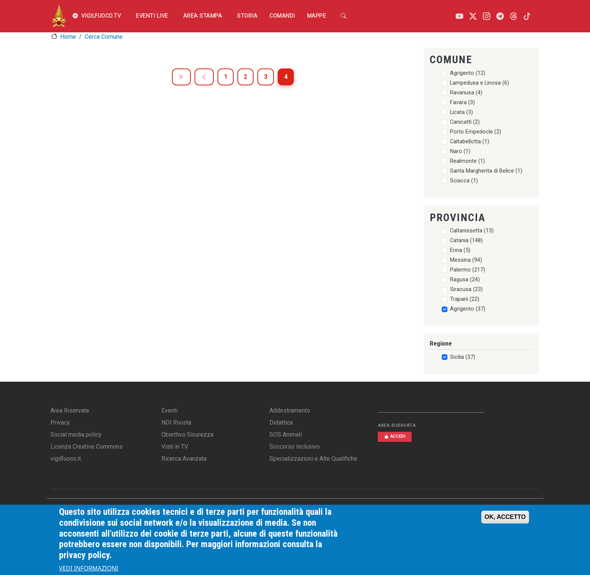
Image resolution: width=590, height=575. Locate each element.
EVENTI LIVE (152, 16)
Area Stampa (202, 16)
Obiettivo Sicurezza (187, 434)
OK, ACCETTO (505, 517)
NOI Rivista (176, 422)
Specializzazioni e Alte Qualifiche (313, 458)
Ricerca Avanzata (184, 458)
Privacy (60, 422)
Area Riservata (69, 410)
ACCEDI (394, 436)
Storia (247, 16)
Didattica (281, 422)
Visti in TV (174, 446)
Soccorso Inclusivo (294, 446)
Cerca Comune (104, 36)
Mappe (316, 16)
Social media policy (76, 434)
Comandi (282, 16)
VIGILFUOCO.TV (97, 16)
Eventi (169, 410)
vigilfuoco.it (65, 458)
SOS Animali (285, 434)
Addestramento (289, 410)
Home (68, 36)
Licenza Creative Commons (86, 446)
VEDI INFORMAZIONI (89, 569)
